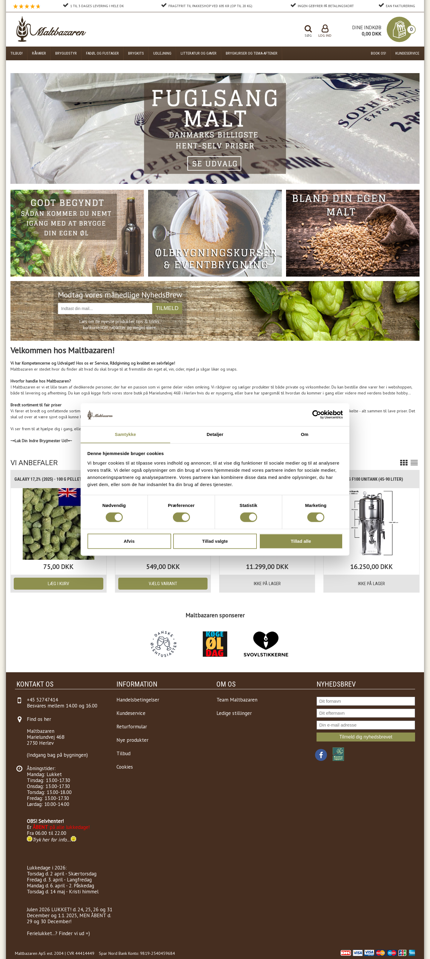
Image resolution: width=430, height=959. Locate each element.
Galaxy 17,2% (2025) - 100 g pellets (52, 479)
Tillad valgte (215, 541)
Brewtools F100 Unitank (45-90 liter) (368, 479)
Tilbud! (16, 53)
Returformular (131, 726)
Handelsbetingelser (137, 699)
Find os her (39, 719)
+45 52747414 (42, 699)
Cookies (124, 767)
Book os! (378, 53)
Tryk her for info (49, 839)
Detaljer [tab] (215, 434)
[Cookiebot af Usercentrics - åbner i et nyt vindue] (317, 414)
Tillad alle (301, 541)
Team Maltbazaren (236, 699)
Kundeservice (407, 53)
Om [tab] (304, 434)
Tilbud (123, 753)
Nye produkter (132, 740)
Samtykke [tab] (125, 434)
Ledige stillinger (234, 713)
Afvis (129, 541)
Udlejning (162, 53)
